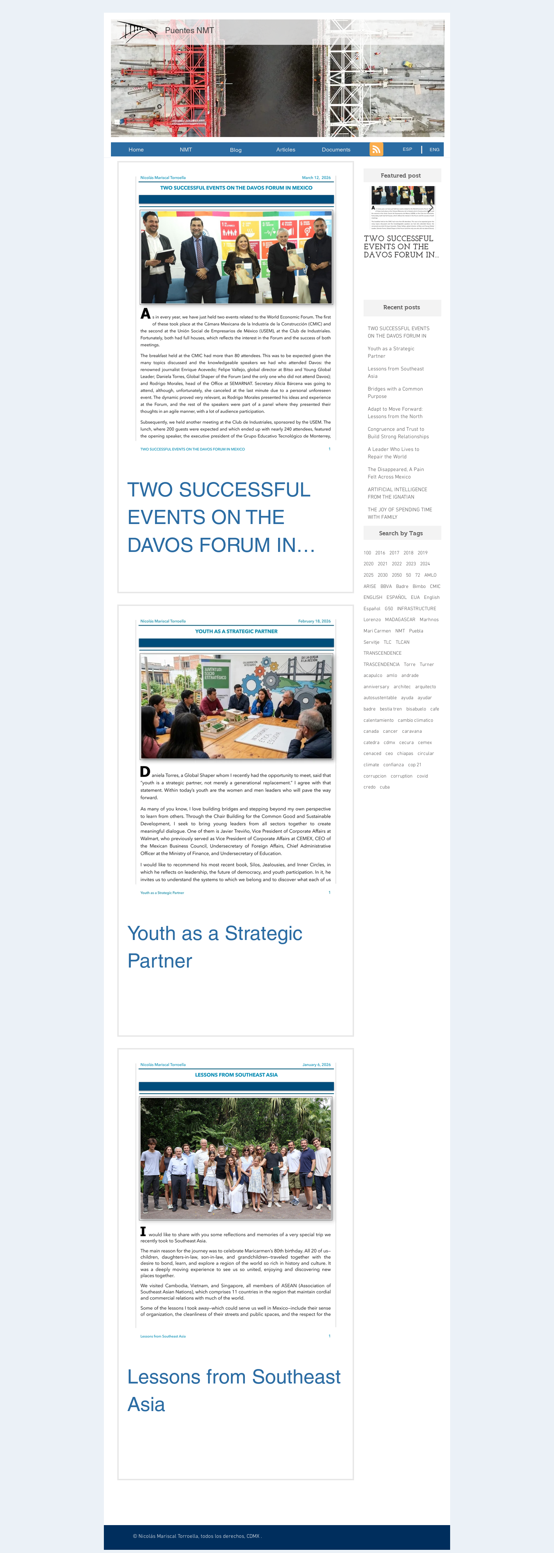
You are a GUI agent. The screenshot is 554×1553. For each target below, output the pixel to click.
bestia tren (391, 709)
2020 (368, 564)
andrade (410, 676)
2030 (383, 575)
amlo (392, 676)
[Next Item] (430, 207)
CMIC (435, 587)
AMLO (430, 575)
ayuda (407, 698)
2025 (368, 575)
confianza (393, 765)
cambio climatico (415, 721)
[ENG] (434, 150)
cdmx (389, 743)
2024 (425, 564)
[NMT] (186, 150)
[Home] (136, 150)
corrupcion (375, 776)
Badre (402, 587)
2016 (380, 553)
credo (370, 787)
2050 (397, 575)
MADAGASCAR (400, 620)
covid (422, 776)
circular (426, 754)
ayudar (425, 698)
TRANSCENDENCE (383, 653)
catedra (371, 743)
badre (370, 709)
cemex (425, 743)
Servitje (371, 642)
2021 (383, 564)
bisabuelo (416, 709)
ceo (389, 754)
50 (408, 575)
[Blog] (236, 150)
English (432, 598)
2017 (394, 553)
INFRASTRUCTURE (416, 609)
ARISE (370, 587)
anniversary (376, 687)
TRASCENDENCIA (382, 665)
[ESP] (407, 149)
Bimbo (419, 587)
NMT (400, 631)
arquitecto (425, 687)
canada (371, 731)
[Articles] (286, 150)
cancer (390, 731)
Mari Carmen (377, 631)
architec (402, 687)
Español (372, 609)
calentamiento (379, 721)
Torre (410, 665)
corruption (402, 776)
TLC (387, 642)
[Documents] (336, 150)
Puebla (416, 631)
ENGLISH (373, 598)
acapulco (373, 676)
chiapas (405, 754)
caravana (412, 731)
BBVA (386, 587)
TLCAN (402, 642)
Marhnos (429, 620)
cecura (406, 743)
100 (367, 553)
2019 (423, 553)
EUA (415, 598)
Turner (427, 665)
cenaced (372, 754)
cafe (434, 709)
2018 (408, 553)
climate (371, 765)
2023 (411, 564)
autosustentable (380, 698)
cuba (385, 787)
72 (417, 575)
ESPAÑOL (397, 598)
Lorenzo (372, 620)
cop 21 (415, 765)
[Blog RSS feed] (376, 149)
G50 (389, 609)
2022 (397, 564)
